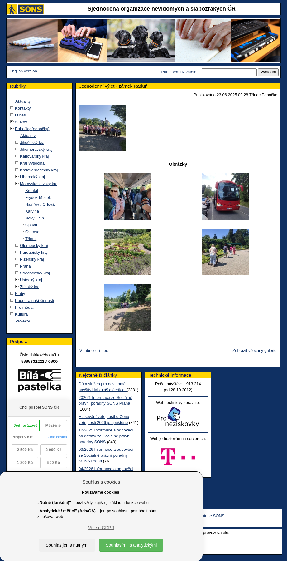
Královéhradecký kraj (39, 170)
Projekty (22, 321)
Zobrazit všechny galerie (254, 350)
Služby (21, 122)
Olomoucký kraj (34, 245)
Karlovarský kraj (34, 156)
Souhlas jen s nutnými (67, 545)
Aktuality (23, 101)
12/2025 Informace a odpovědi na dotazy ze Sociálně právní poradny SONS (106, 436)
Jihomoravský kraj (36, 149)
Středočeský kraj (35, 273)
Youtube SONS (211, 516)
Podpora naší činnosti (34, 300)
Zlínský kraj (30, 286)
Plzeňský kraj (32, 259)
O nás (20, 115)
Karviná (32, 211)
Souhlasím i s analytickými (131, 545)
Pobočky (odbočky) (32, 128)
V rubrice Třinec (93, 350)
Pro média (24, 307)
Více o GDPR (101, 527)
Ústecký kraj (31, 280)
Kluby (20, 293)
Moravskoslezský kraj (39, 183)
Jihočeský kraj (32, 142)
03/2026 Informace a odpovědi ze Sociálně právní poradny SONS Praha (106, 455)
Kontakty (23, 108)
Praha (25, 266)
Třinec (30, 238)
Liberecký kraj (32, 177)
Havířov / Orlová (40, 204)
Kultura (21, 314)
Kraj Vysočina (32, 163)
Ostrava (32, 231)
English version (23, 71)
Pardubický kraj (34, 252)
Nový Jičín (34, 218)
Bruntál (31, 190)
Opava (31, 225)
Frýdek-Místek (38, 197)
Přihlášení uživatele (178, 72)
